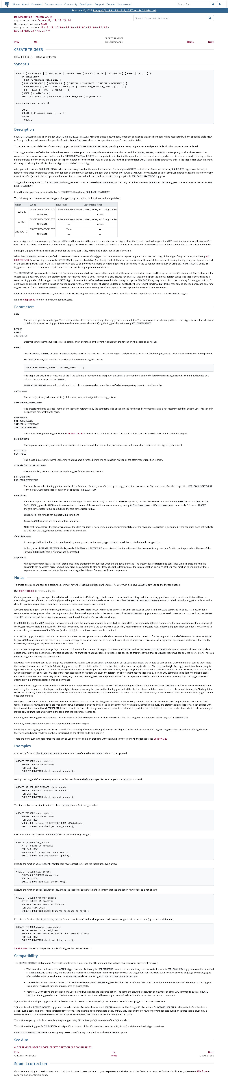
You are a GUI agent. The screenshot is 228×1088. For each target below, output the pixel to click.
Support (99, 4)
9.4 (72, 27)
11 (51, 27)
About (25, 4)
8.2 (16, 31)
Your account (124, 4)
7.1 (49, 31)
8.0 (27, 31)
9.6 (61, 27)
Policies (85, 1076)
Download (37, 4)
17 (54, 20)
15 (64, 20)
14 (69, 20)
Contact (142, 1076)
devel (44, 24)
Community (71, 4)
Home (16, 4)
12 (46, 27)
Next (211, 41)
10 (56, 27)
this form (202, 1044)
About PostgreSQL (124, 1076)
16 (59, 20)
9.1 (89, 27)
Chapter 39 (29, 290)
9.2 (83, 27)
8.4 (100, 27)
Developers (86, 4)
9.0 (94, 27)
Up (35, 41)
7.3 (38, 31)
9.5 (67, 27)
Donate (111, 4)
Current (42, 20)
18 (49, 20)
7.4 (32, 31)
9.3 (78, 27)
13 (42, 27)
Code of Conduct (102, 1076)
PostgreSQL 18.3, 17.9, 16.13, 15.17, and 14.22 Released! (124, 10)
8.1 (21, 31)
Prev (16, 41)
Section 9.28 (160, 718)
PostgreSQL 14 (43, 17)
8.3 (106, 27)
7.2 (43, 31)
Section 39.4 (20, 925)
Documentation (53, 4)
